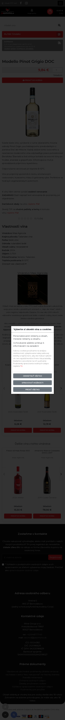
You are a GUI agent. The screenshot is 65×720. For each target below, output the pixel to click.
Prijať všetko (32, 390)
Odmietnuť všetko (32, 376)
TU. (21, 366)
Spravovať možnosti (32, 383)
